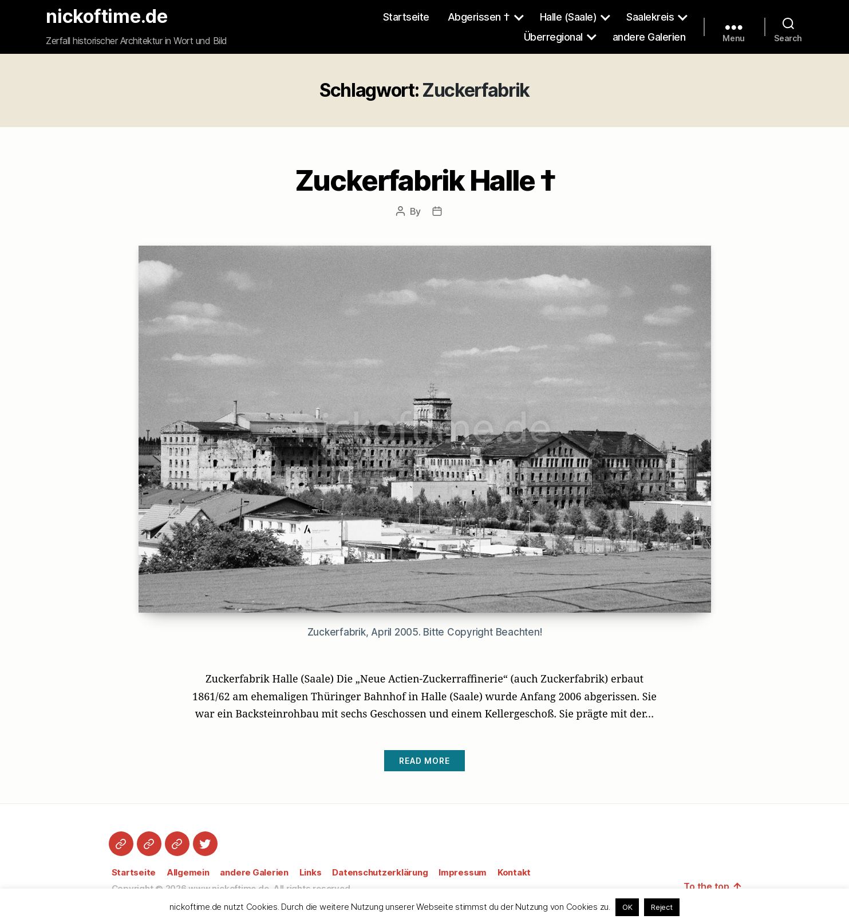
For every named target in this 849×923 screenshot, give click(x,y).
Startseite (406, 17)
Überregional (553, 37)
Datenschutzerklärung (380, 872)
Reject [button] (662, 907)
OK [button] (627, 907)
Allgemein (188, 872)
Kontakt (514, 872)
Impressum (463, 872)
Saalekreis (650, 17)
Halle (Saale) (568, 17)
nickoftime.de (106, 16)
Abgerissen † (479, 17)
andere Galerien (649, 37)
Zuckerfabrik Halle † (424, 179)
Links (310, 872)
